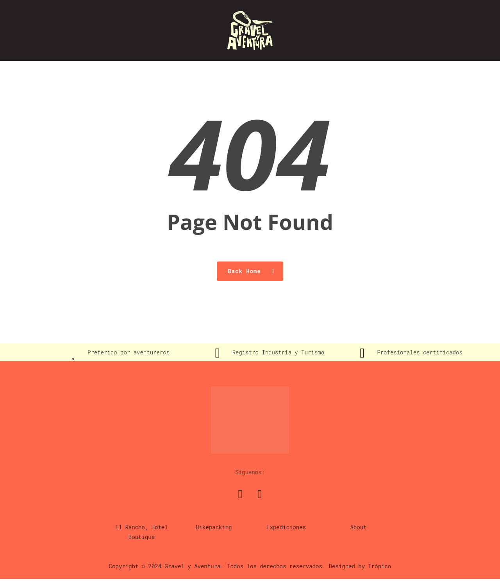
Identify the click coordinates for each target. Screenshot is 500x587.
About (358, 527)
